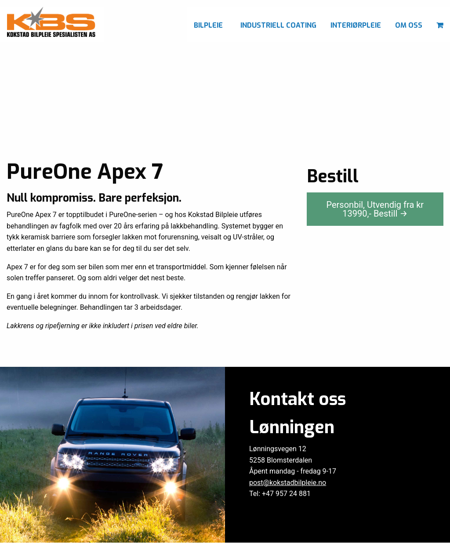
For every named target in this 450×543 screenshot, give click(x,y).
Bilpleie (208, 25)
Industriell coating (278, 25)
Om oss (408, 25)
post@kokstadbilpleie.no (287, 482)
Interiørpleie (355, 25)
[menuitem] (210, 24)
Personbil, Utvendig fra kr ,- (375, 209)
